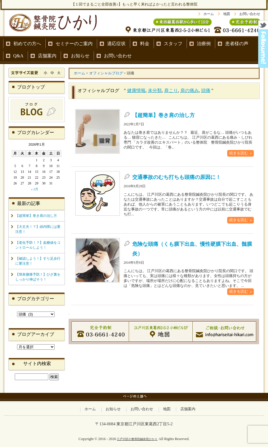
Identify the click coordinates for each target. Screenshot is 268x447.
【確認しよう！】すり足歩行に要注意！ (37, 261)
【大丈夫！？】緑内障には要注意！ (37, 229)
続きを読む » (240, 153)
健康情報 (136, 90)
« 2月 (34, 189)
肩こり (171, 90)
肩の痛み (189, 90)
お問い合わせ (249, 14)
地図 (226, 14)
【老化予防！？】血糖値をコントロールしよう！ (37, 245)
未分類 (155, 90)
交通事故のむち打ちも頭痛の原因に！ (176, 177)
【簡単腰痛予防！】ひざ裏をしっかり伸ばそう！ (37, 276)
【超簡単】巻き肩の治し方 (163, 115)
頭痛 (205, 90)
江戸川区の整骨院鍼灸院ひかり (137, 439)
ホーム (208, 14)
